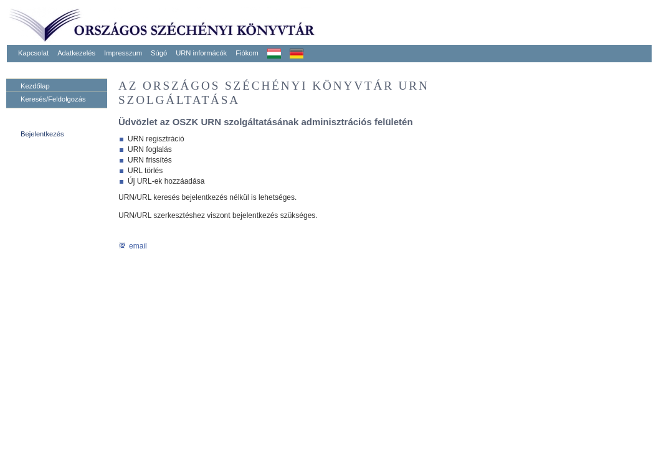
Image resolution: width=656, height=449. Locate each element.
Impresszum (123, 53)
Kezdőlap (35, 86)
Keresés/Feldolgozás (53, 99)
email (132, 246)
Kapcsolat (33, 53)
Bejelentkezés (42, 134)
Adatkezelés (76, 53)
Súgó (159, 53)
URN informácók (201, 53)
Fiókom (247, 53)
